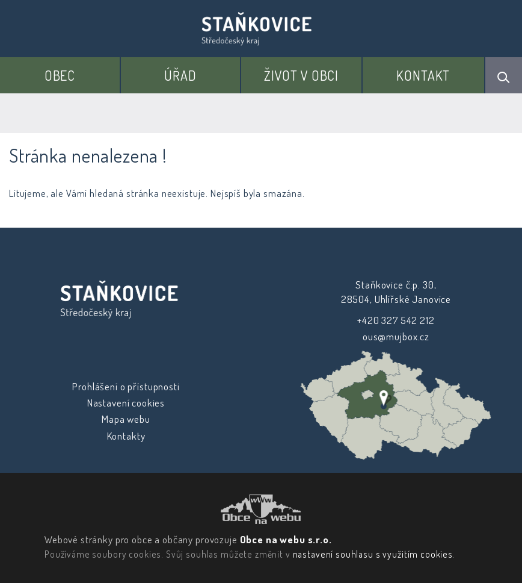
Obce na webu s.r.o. (285, 539)
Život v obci (301, 75)
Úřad (180, 75)
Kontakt (423, 75)
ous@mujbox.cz (396, 336)
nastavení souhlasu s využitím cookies (372, 554)
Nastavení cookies (126, 402)
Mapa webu (126, 419)
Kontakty (126, 435)
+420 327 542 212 (396, 320)
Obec (60, 75)
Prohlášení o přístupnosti (125, 386)
